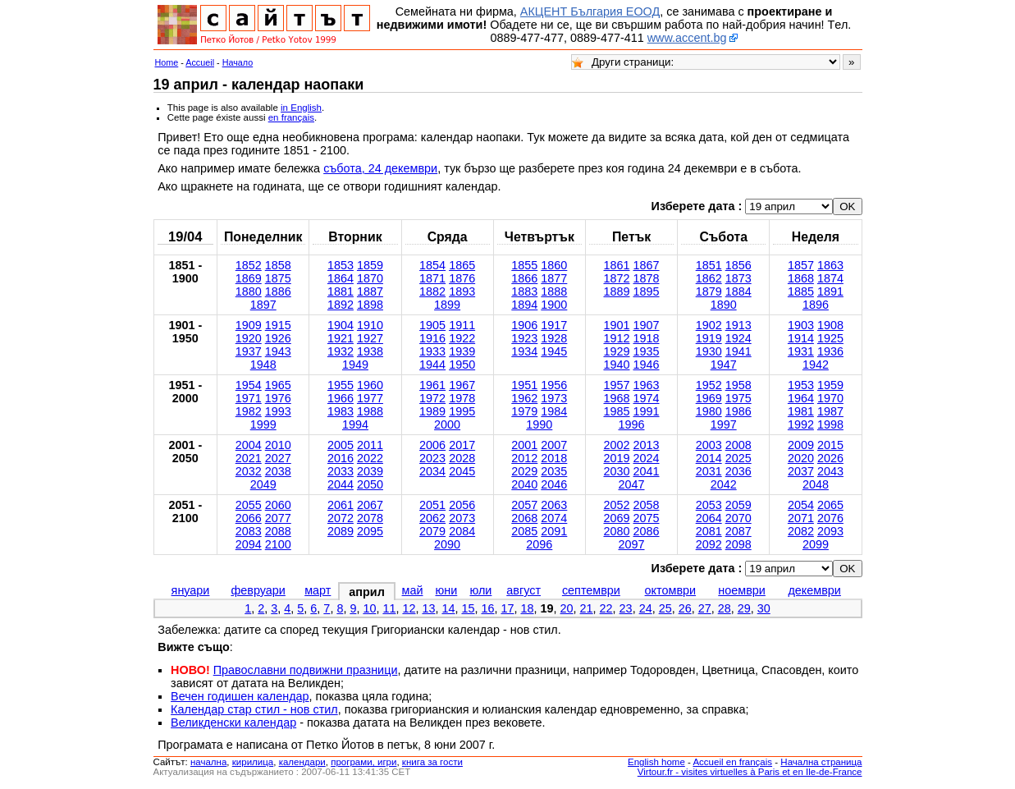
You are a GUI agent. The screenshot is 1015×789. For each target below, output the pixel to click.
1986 (738, 411)
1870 (370, 278)
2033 (340, 471)
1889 (616, 291)
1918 (646, 338)
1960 (370, 385)
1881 (340, 291)
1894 (524, 304)
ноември (742, 590)
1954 (248, 385)
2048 (815, 484)
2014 (709, 458)
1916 (432, 338)
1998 (830, 424)
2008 (738, 445)
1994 (355, 424)
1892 (340, 304)
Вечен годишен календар (240, 696)
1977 (370, 398)
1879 (709, 291)
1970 (830, 398)
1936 (830, 351)
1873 (738, 278)
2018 (554, 458)
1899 (447, 304)
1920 (248, 338)
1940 (616, 364)
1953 (801, 385)
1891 (830, 291)
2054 (801, 504)
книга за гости (432, 762)
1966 (340, 398)
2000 (447, 424)
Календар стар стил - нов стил (254, 709)
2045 (462, 471)
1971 (248, 398)
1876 (462, 278)
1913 (738, 325)
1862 (709, 278)
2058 (646, 504)
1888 (554, 291)
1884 (738, 291)
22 (606, 608)
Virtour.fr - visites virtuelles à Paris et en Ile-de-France (750, 772)
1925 (830, 338)
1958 (738, 385)
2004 (248, 445)
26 (685, 608)
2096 (539, 544)
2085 (524, 531)
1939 (462, 351)
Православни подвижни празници (305, 670)
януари (190, 590)
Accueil (199, 62)
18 (527, 608)
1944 (432, 364)
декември (814, 590)
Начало (238, 62)
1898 (370, 304)
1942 (815, 364)
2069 (616, 518)
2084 (462, 531)
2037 (801, 471)
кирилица (252, 762)
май (412, 590)
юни (447, 590)
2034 (432, 471)
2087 (738, 531)
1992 (801, 424)
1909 (248, 325)
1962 (524, 398)
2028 (462, 458)
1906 (524, 325)
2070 (738, 518)
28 (724, 608)
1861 (616, 265)
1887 (370, 291)
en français (291, 117)
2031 (709, 471)
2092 (709, 544)
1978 (462, 398)
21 (586, 608)
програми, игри (363, 762)
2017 (462, 445)
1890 (724, 304)
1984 (554, 411)
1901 (616, 325)
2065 (830, 504)
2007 (554, 445)
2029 (524, 471)
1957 (616, 385)
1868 (801, 278)
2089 (340, 531)
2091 (554, 531)
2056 (462, 504)
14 (448, 608)
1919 (709, 338)
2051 (432, 504)
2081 (709, 531)
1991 (646, 411)
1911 (462, 325)
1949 (355, 364)
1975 (738, 398)
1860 (554, 265)
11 (388, 608)
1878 (646, 278)
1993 (278, 411)
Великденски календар (233, 722)
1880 (248, 291)
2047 (631, 484)
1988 (370, 411)
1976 (278, 398)
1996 (631, 424)
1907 (646, 325)
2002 (616, 445)
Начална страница (821, 762)
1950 (462, 364)
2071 (801, 518)
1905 (432, 325)
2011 (370, 445)
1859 (370, 265)
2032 (248, 471)
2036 (738, 471)
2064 (709, 518)
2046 (554, 484)
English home (656, 762)
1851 (709, 265)
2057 (524, 504)
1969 (709, 398)
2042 (724, 484)
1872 (616, 278)
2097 (631, 544)
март (317, 590)
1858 (278, 265)
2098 (738, 544)
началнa (208, 762)
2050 (370, 484)
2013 (646, 445)
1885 (801, 291)
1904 (340, 325)
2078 (370, 518)
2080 (616, 531)
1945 (554, 351)
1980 (709, 411)
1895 (646, 291)
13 (428, 608)
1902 (709, 325)
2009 (801, 445)
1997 (724, 424)
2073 (462, 518)
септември (591, 590)
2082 (801, 531)
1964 (801, 398)
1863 (830, 265)
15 (467, 608)
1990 (539, 424)
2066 (248, 518)
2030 (616, 471)
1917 (554, 325)
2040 (524, 484)
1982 (248, 411)
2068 (524, 518)
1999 (263, 424)
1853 (340, 265)
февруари (258, 590)
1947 (724, 364)
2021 (248, 458)
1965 (278, 385)
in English (301, 107)
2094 (248, 544)
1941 (738, 351)
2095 (370, 531)
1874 (830, 278)
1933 (432, 351)
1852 (248, 265)
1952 (709, 385)
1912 (616, 338)
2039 (370, 471)
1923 (524, 338)
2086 (646, 531)
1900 (554, 304)
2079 (432, 531)
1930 (709, 351)
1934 (524, 351)
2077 (278, 518)
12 (408, 608)
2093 (830, 531)
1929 (616, 351)
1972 (432, 398)
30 (763, 608)
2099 (815, 544)
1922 (462, 338)
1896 (815, 304)
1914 (801, 338)
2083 (248, 531)
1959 (830, 385)
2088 (278, 531)
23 (626, 608)
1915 (278, 325)
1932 (340, 351)
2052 (616, 504)
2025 (738, 458)
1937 (248, 351)
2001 (524, 445)
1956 (554, 385)
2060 (278, 504)
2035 (554, 471)
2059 (738, 504)
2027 (278, 458)
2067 (370, 504)
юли (480, 590)
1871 (432, 278)
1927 (370, 338)
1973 (554, 398)
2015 (830, 445)
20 (567, 608)
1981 (801, 411)
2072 (340, 518)
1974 (646, 398)
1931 (801, 351)
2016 (340, 458)
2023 (432, 458)
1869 (248, 278)
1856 (738, 265)
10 (369, 608)
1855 (524, 265)
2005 (340, 445)
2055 (248, 504)
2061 (340, 504)
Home (167, 62)
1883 (524, 291)
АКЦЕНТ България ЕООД (590, 11)
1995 (462, 411)
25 (665, 608)
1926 (278, 338)
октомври (670, 590)
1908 (830, 325)
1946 (646, 364)
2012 (524, 458)
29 (744, 608)
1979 (524, 411)
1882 (432, 291)
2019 (616, 458)
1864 (340, 278)
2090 (447, 544)
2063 (554, 504)
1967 (462, 385)
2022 (370, 458)
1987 (830, 411)
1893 (462, 291)
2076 (830, 518)
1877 (554, 278)
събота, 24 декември (380, 168)
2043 (830, 471)
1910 (370, 325)
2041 (646, 471)
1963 (646, 385)
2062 (432, 518)
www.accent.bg (687, 37)
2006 (432, 445)
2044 (340, 484)
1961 (432, 385)
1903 (801, 325)
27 (704, 608)
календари (302, 762)
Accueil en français (732, 762)
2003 (709, 445)
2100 (278, 544)
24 (645, 608)
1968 (616, 398)
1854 (432, 265)
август (523, 590)
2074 (554, 518)
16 (488, 608)
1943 (278, 351)
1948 (263, 364)
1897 (263, 304)
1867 (646, 265)
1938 (370, 351)
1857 (801, 265)
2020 (801, 458)
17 (507, 608)
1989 (432, 411)
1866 (524, 278)
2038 (278, 471)
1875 (278, 278)
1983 (340, 411)
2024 (646, 458)
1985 (616, 411)
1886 (278, 291)
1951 (524, 385)
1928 (554, 338)
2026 (830, 458)
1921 (340, 338)
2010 (278, 445)
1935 (646, 351)
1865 (462, 265)
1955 (340, 385)
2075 (646, 518)
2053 (709, 504)
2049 (263, 484)
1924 (738, 338)
